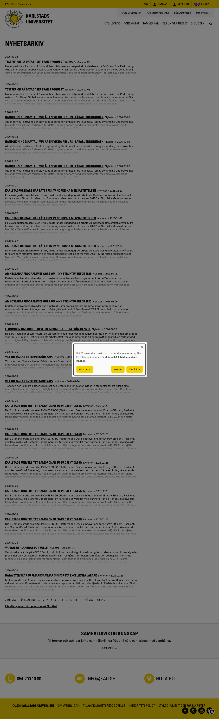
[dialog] (110, 359)
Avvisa (118, 369)
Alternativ (85, 369)
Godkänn (134, 369)
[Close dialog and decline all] (142, 346)
